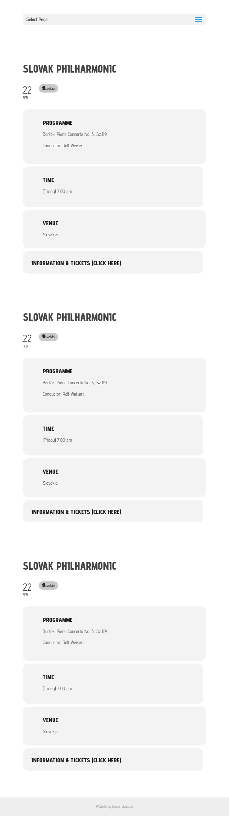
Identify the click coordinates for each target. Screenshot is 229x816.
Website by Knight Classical (114, 806)
